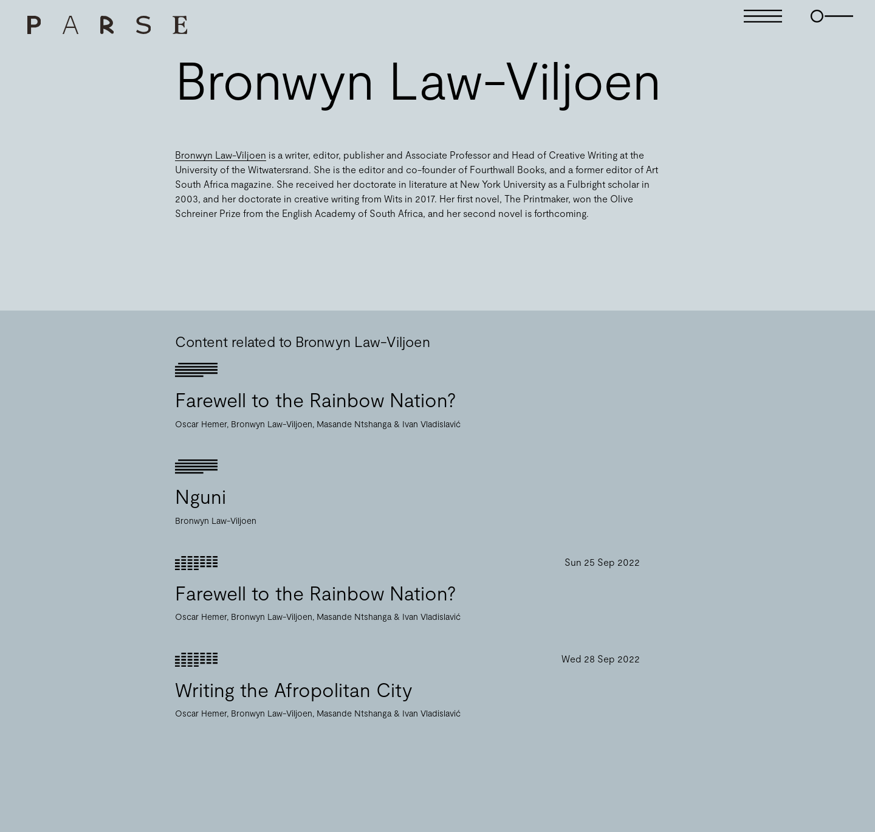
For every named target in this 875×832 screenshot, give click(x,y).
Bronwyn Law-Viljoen (220, 154)
